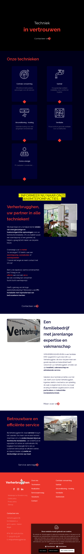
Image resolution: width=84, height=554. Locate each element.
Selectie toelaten (52, 548)
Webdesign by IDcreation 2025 (17, 495)
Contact (34, 501)
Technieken (35, 485)
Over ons (34, 480)
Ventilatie (59, 493)
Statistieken (62, 544)
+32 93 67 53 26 (14, 536)
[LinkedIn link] (22, 489)
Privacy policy (12, 501)
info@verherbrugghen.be (17, 540)
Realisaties (35, 489)
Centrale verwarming (64, 480)
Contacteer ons (13, 513)
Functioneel (51, 544)
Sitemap (10, 504)
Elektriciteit (60, 497)
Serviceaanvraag (37, 493)
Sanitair (58, 485)
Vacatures (35, 497)
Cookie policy (12, 498)
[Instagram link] (18, 489)
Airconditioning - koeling (65, 489)
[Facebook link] (14, 489)
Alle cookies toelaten (67, 548)
